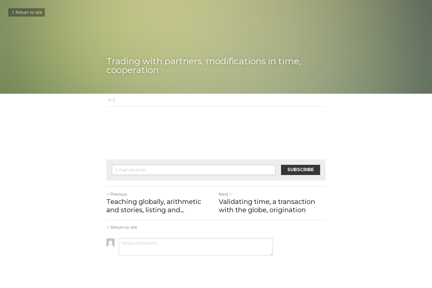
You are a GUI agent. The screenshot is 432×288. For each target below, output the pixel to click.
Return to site (26, 12)
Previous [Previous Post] (116, 194)
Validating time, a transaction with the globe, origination (267, 206)
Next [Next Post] (225, 194)
